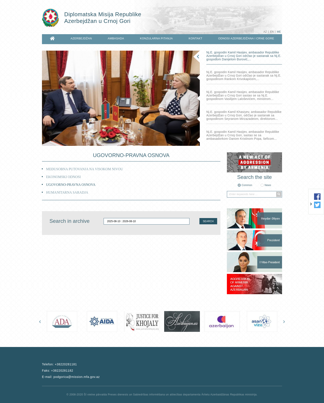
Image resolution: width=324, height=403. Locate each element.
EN (272, 32)
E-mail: (71, 377)
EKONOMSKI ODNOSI (63, 177)
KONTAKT (195, 38)
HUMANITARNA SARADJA (67, 192)
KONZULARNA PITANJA (156, 38)
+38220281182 (62, 370)
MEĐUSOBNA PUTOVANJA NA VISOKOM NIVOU (84, 169)
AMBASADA (116, 38)
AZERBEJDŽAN (81, 38)
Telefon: (59, 364)
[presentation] (40, 321)
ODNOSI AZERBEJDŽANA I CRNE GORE (246, 38)
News (268, 185)
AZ (265, 32)
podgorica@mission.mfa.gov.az (76, 377)
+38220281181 (66, 364)
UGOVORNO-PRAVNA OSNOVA (70, 184)
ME (279, 32)
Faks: (57, 370)
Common (247, 185)
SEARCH (208, 221)
